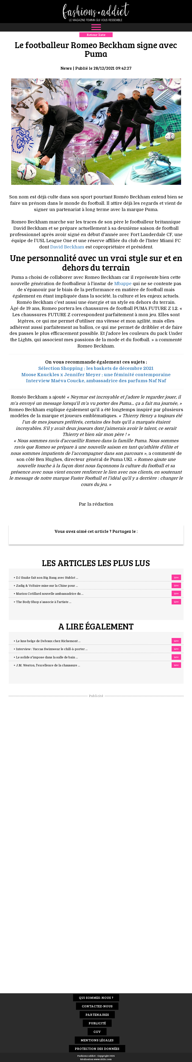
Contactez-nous (97, 1006)
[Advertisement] (96, 771)
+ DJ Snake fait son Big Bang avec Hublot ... (46, 577)
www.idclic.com (103, 1059)
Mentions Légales (97, 1040)
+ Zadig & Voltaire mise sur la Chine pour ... (46, 585)
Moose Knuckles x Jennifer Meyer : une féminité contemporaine (96, 374)
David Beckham (67, 247)
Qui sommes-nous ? (96, 997)
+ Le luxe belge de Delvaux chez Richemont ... (47, 641)
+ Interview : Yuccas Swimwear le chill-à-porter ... (51, 649)
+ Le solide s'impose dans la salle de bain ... (46, 657)
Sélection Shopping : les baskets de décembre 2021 (96, 368)
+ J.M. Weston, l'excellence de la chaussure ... (47, 665)
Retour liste (96, 34)
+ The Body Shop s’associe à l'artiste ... (42, 602)
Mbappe (123, 283)
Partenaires (97, 1014)
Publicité (97, 1023)
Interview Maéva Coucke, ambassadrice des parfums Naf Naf (96, 380)
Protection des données (97, 1048)
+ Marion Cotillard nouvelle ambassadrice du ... (48, 593)
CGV (97, 1031)
